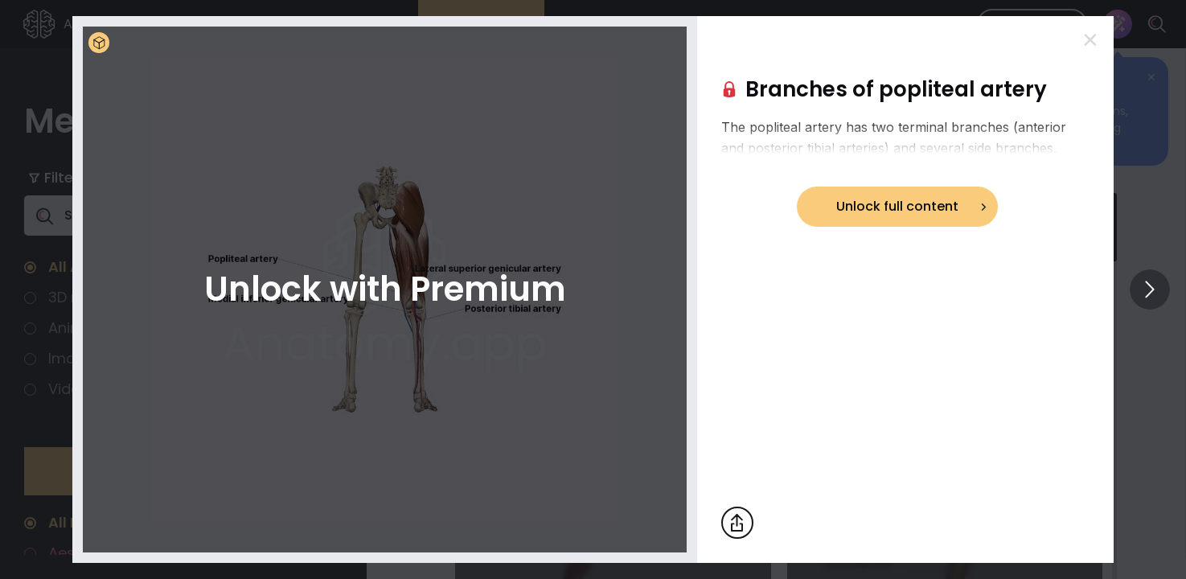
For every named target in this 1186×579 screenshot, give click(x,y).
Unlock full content (897, 206)
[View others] (1150, 289)
